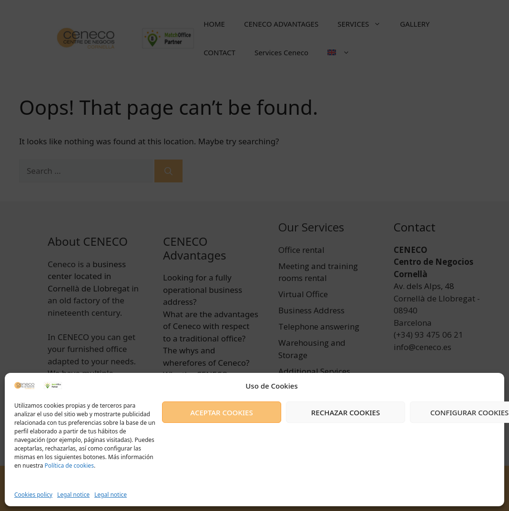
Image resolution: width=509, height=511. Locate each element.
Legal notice (73, 495)
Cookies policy (33, 495)
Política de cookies (68, 465)
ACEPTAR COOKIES (221, 412)
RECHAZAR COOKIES (345, 412)
